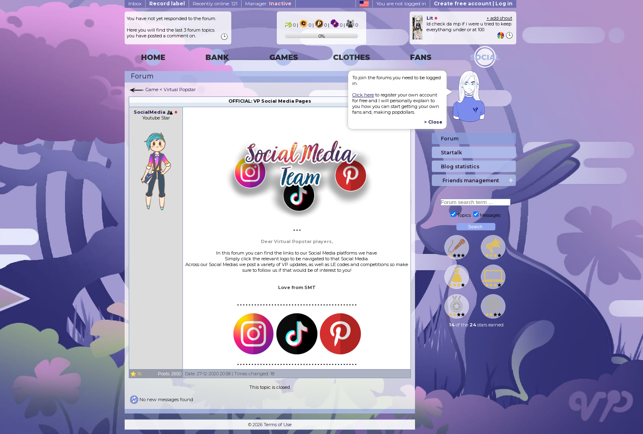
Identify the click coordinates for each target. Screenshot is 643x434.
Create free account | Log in (473, 3)
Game (152, 89)
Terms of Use (278, 424)
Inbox (134, 3)
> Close (433, 122)
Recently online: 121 (215, 3)
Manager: (268, 3)
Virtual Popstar (180, 89)
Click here (363, 95)
